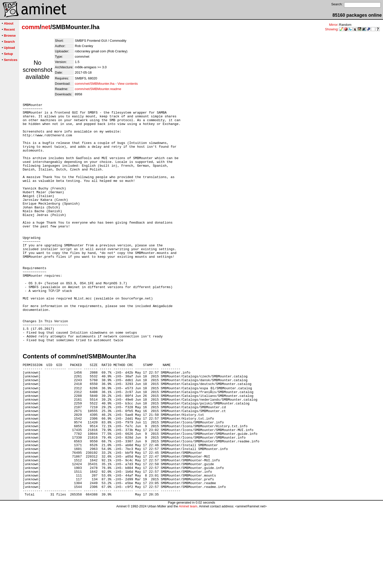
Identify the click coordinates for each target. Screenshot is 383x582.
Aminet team (188, 580)
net (45, 27)
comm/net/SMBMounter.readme (98, 89)
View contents (127, 83)
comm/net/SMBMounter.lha (95, 83)
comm (31, 27)
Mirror (333, 25)
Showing (331, 29)
